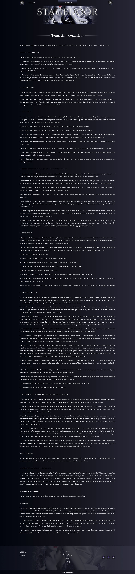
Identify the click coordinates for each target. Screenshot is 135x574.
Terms (67, 552)
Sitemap (67, 562)
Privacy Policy (67, 555)
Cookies (67, 558)
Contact (22, 555)
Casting (23, 552)
